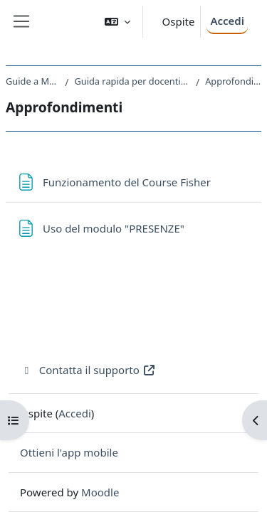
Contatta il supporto (88, 370)
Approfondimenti (233, 81)
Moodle (100, 492)
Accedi (227, 21)
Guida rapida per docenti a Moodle (131, 81)
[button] (117, 21)
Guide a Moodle (32, 81)
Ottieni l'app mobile (69, 452)
